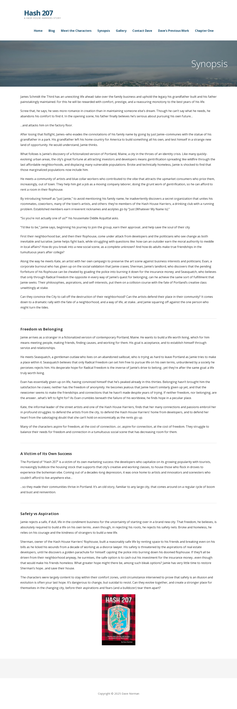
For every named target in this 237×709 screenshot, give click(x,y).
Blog (52, 31)
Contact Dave (142, 31)
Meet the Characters (76, 31)
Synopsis (103, 31)
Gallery (121, 31)
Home (38, 31)
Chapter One (204, 31)
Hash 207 (38, 13)
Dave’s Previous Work (173, 31)
